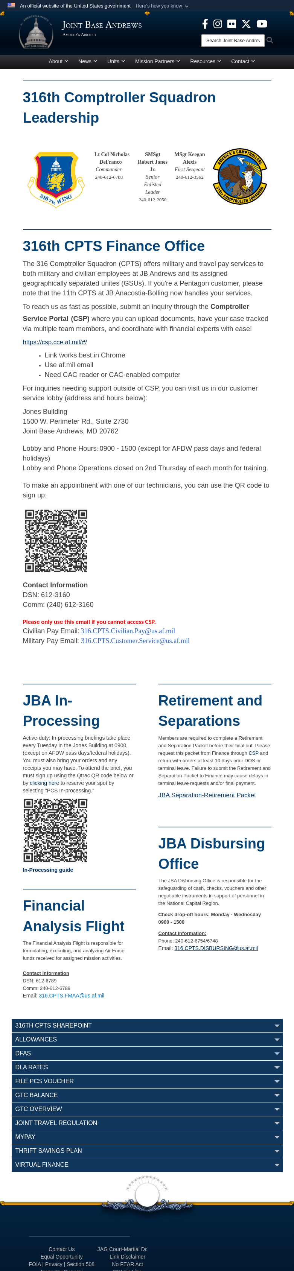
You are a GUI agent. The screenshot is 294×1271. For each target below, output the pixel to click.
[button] (163, 6)
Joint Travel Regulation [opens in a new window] (56, 1123)
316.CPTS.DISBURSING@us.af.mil (216, 948)
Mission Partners (157, 61)
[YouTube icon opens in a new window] (261, 23)
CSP (253, 753)
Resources (205, 61)
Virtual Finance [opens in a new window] (42, 1165)
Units (116, 61)
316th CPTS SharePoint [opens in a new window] (53, 1025)
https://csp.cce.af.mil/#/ (55, 342)
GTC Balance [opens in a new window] (36, 1095)
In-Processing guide (48, 870)
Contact (243, 61)
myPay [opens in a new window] (25, 1137)
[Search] (233, 40)
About (59, 61)
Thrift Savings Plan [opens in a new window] (48, 1151)
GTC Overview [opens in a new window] (38, 1109)
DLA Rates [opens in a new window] (31, 1067)
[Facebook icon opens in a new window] (205, 23)
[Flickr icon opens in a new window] (231, 23)
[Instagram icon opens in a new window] (217, 23)
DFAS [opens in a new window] (23, 1053)
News (87, 61)
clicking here (44, 783)
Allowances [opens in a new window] (36, 1039)
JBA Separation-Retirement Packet (207, 795)
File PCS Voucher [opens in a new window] (44, 1081)
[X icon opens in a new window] (246, 23)
